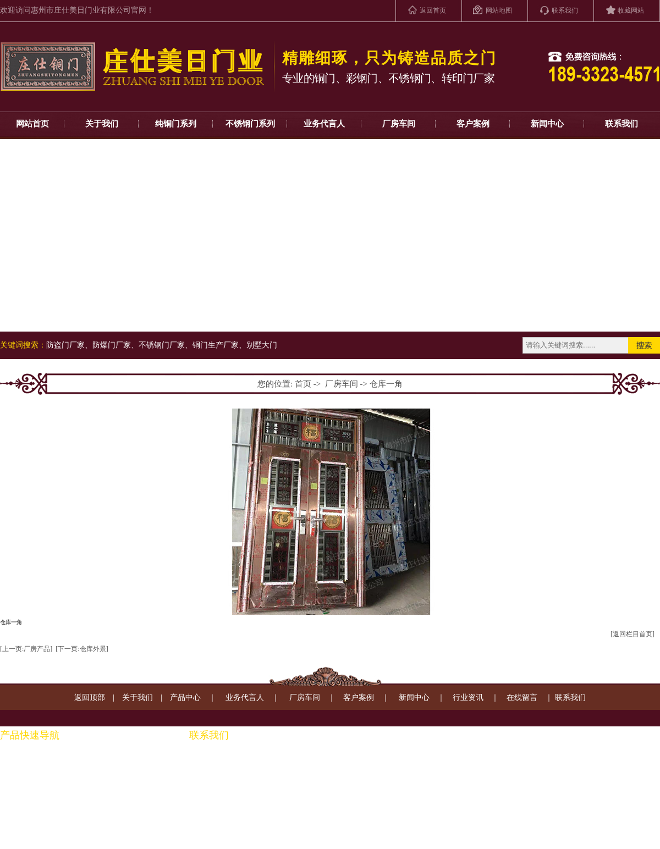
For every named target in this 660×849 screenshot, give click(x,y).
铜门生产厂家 (216, 345)
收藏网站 (631, 10)
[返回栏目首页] (632, 634)
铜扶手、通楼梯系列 (107, 761)
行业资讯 (468, 697)
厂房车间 (398, 123)
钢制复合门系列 (27, 814)
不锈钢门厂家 (162, 345)
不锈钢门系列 (250, 123)
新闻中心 (547, 123)
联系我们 (565, 10)
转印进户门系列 (27, 832)
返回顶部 (89, 697)
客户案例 (473, 123)
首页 (303, 383)
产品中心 (185, 697)
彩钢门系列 (19, 779)
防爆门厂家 (111, 345)
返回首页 (433, 10)
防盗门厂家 (65, 345)
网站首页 (32, 123)
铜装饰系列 (92, 796)
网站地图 (499, 10)
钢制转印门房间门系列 (111, 779)
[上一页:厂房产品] (26, 649)
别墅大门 (261, 345)
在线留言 (522, 697)
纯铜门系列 (175, 123)
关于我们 (101, 123)
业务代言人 (324, 123)
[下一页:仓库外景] (82, 649)
